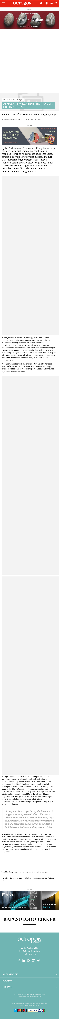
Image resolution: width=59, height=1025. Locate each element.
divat (10, 872)
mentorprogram (25, 872)
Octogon (13, 119)
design (15, 872)
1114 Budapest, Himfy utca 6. (29, 951)
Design (19, 100)
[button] (41, 4)
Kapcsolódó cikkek (29, 919)
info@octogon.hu (29, 954)
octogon (45, 872)
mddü (5, 872)
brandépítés (36, 872)
